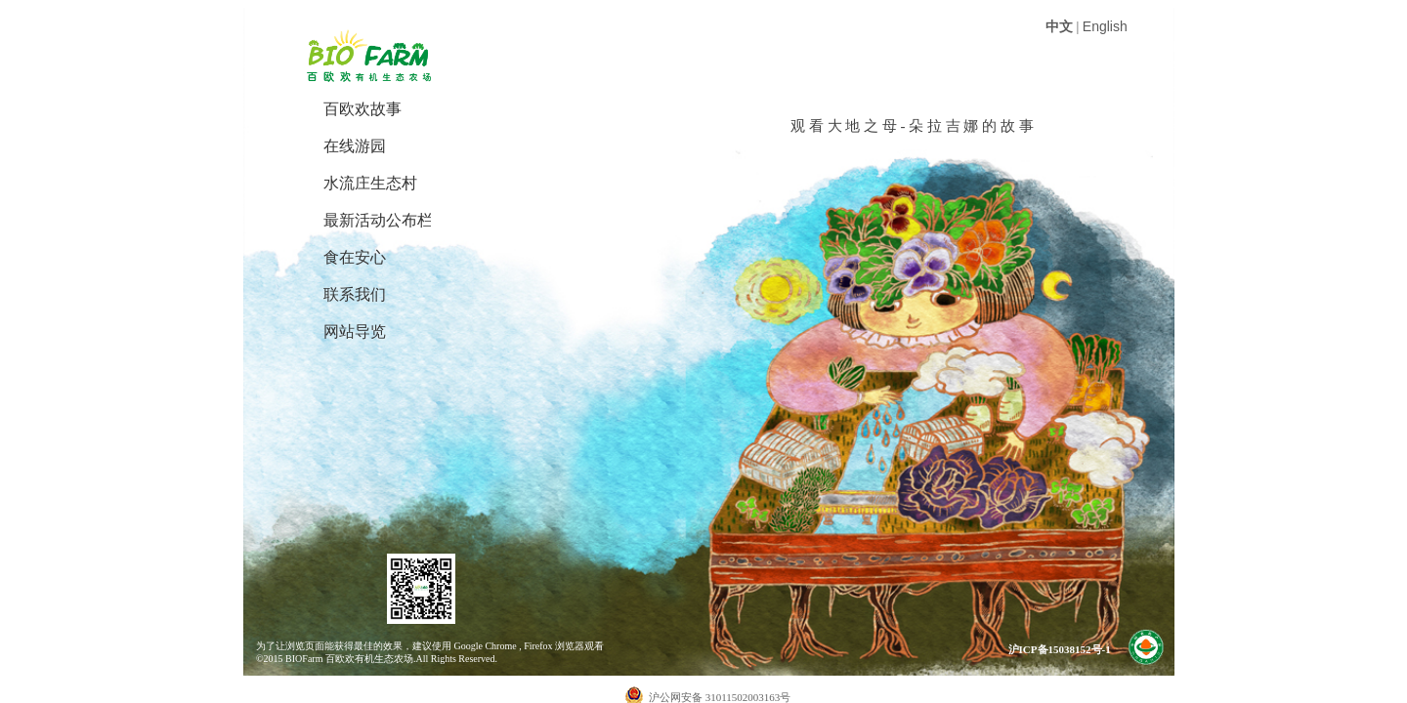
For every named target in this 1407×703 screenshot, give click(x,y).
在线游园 (354, 146)
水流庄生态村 (370, 183)
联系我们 (354, 294)
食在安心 (354, 257)
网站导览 (354, 331)
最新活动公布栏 (377, 220)
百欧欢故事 (362, 109)
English (1105, 26)
